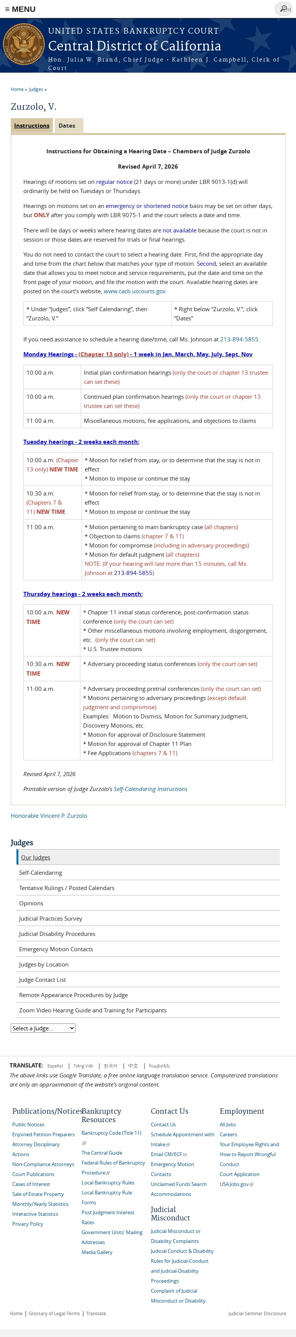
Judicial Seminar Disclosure (257, 1313)
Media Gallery (97, 1252)
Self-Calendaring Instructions (150, 789)
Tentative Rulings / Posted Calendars (66, 888)
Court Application (240, 1174)
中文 (133, 1065)
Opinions (31, 903)
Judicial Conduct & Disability (182, 1251)
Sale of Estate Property (38, 1194)
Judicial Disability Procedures (57, 933)
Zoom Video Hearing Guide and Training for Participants (93, 1010)
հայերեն (159, 1065)
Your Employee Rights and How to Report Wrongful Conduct (249, 1154)
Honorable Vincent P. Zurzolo (49, 815)
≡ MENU (20, 9)
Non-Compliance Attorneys (43, 1164)
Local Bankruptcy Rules (108, 1182)
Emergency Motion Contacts (56, 949)
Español (55, 1066)
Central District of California (134, 47)
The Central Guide (102, 1153)
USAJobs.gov (236, 1184)
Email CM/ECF (169, 1154)
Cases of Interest (31, 1184)
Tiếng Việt (83, 1066)
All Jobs (228, 1124)
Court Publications (33, 1174)
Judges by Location (44, 964)
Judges (36, 89)
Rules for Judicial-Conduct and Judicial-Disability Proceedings (180, 1271)
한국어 (111, 1065)
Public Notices (28, 1124)
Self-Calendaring (40, 872)
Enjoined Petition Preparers (43, 1134)
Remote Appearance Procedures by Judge (73, 995)
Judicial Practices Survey (50, 918)
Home (17, 89)
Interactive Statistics (35, 1214)
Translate (96, 1313)
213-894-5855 (239, 339)
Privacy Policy (27, 1224)
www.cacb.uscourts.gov (134, 291)
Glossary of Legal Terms (54, 1313)
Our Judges (35, 857)
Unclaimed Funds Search (179, 1184)
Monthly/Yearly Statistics (40, 1204)
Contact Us (163, 1124)
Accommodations (171, 1194)
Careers (228, 1134)
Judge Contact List (42, 979)
